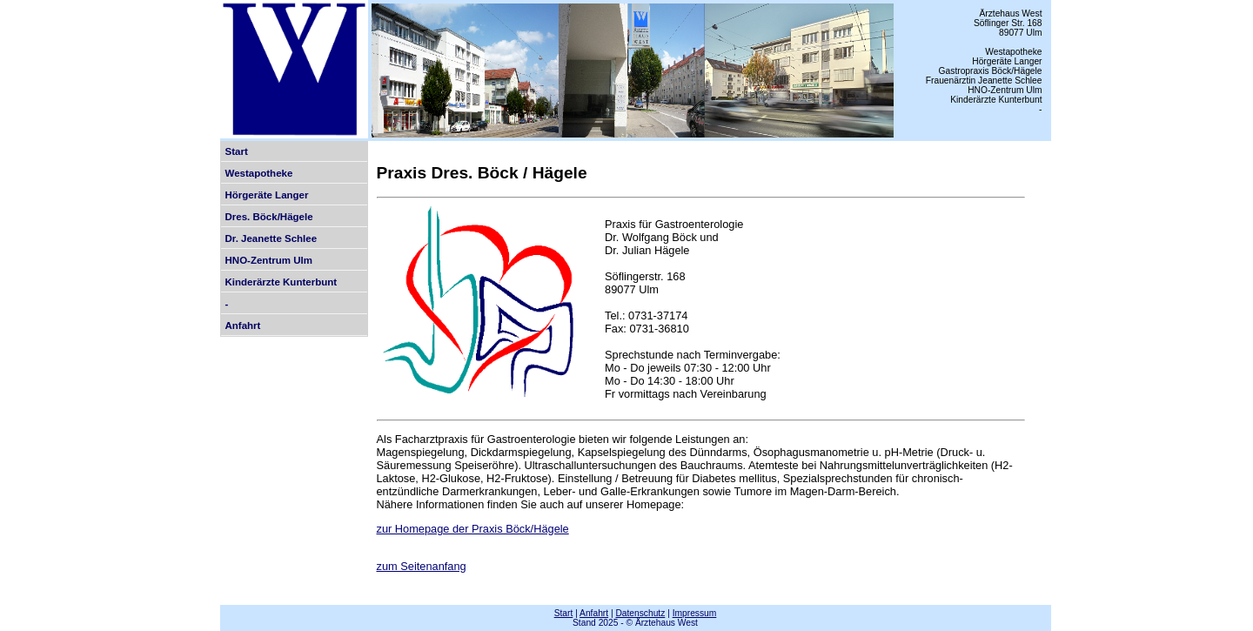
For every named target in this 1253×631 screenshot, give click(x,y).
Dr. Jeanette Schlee (271, 238)
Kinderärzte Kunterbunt (281, 282)
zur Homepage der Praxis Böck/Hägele (473, 528)
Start (236, 151)
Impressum (695, 613)
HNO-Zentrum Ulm (268, 260)
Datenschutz (640, 613)
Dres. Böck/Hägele (269, 216)
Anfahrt (243, 325)
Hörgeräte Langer (267, 195)
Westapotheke (259, 173)
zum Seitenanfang (421, 566)
